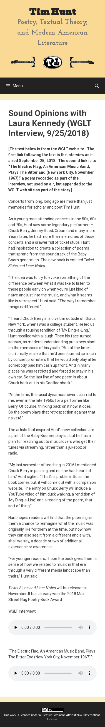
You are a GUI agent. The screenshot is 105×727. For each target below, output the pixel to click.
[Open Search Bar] (97, 86)
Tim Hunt (52, 12)
